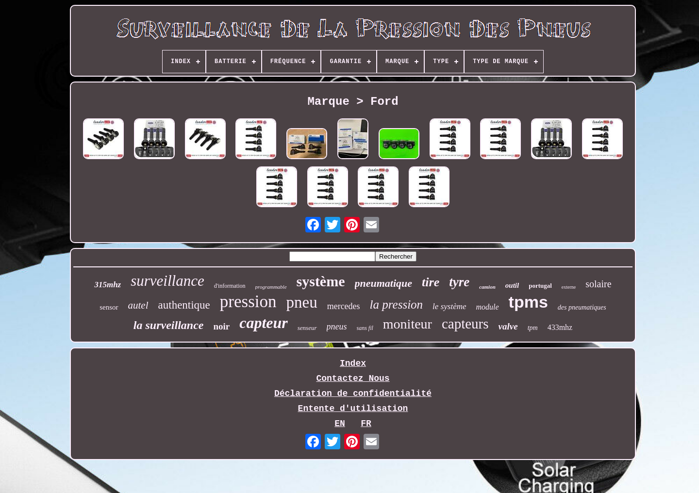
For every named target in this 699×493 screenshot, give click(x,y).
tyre (459, 282)
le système (449, 306)
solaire (598, 284)
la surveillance (168, 325)
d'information (230, 285)
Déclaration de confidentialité (353, 393)
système (321, 281)
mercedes (343, 306)
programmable (271, 287)
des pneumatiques (582, 307)
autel (138, 305)
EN (339, 423)
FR (366, 423)
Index (353, 363)
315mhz (107, 284)
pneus (337, 326)
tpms (528, 302)
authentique (184, 305)
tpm (533, 327)
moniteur (407, 323)
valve (508, 326)
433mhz (560, 327)
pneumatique (384, 283)
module (487, 307)
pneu (301, 302)
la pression (396, 304)
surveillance (167, 280)
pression (248, 301)
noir (221, 326)
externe (569, 287)
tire (430, 282)
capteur (263, 322)
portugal (540, 285)
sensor (109, 307)
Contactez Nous (352, 378)
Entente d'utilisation (353, 408)
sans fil (365, 328)
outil (512, 285)
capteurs (465, 323)
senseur (307, 327)
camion (487, 287)
